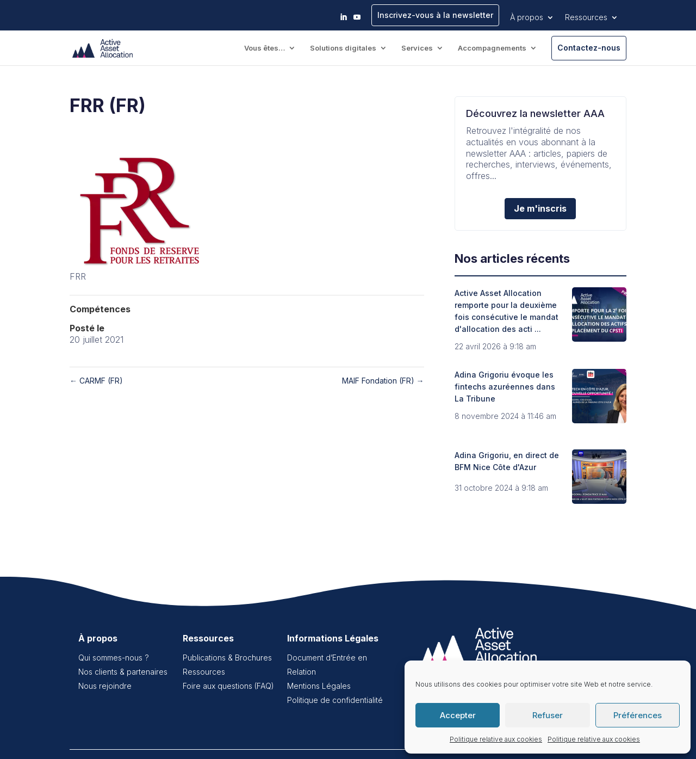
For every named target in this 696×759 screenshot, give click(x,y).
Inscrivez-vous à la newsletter (435, 15)
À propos (526, 17)
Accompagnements (492, 48)
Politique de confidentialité (335, 700)
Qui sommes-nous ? (113, 657)
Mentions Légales (319, 685)
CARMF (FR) (96, 380)
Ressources (586, 17)
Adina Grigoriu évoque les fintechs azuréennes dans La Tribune (505, 386)
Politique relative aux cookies (496, 739)
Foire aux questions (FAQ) (228, 685)
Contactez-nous (588, 47)
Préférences (637, 715)
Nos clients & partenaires (122, 671)
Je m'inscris (540, 208)
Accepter (458, 715)
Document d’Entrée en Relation (327, 664)
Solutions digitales (343, 48)
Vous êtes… (264, 48)
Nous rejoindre (105, 685)
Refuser (547, 715)
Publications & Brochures (227, 657)
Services (417, 48)
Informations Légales (332, 638)
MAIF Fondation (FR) (383, 380)
